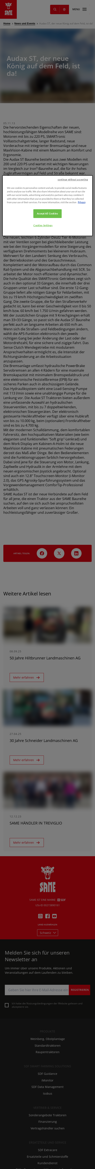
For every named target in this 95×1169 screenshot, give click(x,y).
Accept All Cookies (47, 280)
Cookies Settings (42, 292)
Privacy (82, 269)
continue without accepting (73, 246)
